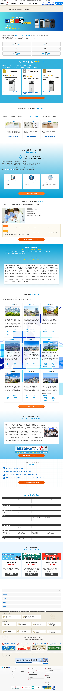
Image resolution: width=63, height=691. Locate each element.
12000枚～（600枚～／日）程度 (50, 533)
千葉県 (53, 331)
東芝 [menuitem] (12, 671)
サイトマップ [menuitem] (47, 684)
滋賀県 (53, 364)
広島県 (8, 395)
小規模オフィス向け (21, 538)
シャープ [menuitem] (21, 670)
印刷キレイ (19, 519)
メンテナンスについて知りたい (24, 643)
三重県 (34, 364)
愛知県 (27, 363)
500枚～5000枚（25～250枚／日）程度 (6, 533)
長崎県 (45, 400)
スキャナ (4, 517)
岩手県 (8, 334)
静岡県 (34, 363)
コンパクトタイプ (5, 527)
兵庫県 (45, 364)
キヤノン (4, 499)
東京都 (45, 329)
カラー (4, 512)
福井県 (8, 366)
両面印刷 (48, 517)
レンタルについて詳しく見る (31, 136)
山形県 (15, 333)
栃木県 (27, 331)
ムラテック (19, 501)
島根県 (8, 398)
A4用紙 (19, 507)
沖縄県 (53, 400)
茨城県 (34, 329)
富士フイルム (20, 499)
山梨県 (34, 331)
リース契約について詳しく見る (13, 136)
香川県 (27, 397)
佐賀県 (45, 397)
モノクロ (19, 512)
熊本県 (53, 395)
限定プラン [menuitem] (30, 679)
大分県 (45, 398)
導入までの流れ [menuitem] (31, 677)
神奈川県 (53, 329)
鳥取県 (15, 395)
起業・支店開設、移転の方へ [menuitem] (50, 673)
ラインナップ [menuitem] (14, 668)
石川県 (15, 364)
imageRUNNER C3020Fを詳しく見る (11, 91)
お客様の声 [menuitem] (47, 682)
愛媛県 (34, 397)
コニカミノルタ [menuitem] (22, 671)
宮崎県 (53, 397)
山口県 (15, 397)
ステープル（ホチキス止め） (36, 517)
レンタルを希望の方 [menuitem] (30, 670)
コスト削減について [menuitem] (48, 668)
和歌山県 (53, 366)
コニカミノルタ (49, 499)
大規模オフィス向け (6, 538)
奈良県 (45, 366)
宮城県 (15, 329)
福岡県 (45, 395)
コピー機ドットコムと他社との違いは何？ (40, 644)
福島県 (15, 331)
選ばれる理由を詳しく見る (51, 574)
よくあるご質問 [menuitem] (48, 677)
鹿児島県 (53, 398)
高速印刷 (4, 519)
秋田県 (8, 333)
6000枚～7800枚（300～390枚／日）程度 (21, 533)
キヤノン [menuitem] (13, 670)
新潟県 (8, 363)
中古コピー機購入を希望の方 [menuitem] (39, 670)
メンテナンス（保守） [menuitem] (32, 672)
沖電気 (33, 501)
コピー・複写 (34, 519)
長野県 (8, 364)
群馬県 (27, 329)
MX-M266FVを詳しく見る (48, 91)
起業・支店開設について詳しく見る (11, 574)
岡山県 (8, 397)
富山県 (15, 363)
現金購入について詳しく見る (50, 136)
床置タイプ (19, 527)
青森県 (8, 331)
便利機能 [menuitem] (13, 677)
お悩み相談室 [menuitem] (47, 675)
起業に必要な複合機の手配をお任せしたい (9, 644)
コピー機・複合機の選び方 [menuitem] (49, 670)
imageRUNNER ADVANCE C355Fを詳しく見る (31, 93)
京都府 (53, 363)
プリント (48, 519)
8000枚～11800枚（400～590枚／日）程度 (36, 533)
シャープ (33, 499)
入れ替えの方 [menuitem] (30, 675)
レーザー (4, 521)
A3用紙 (4, 507)
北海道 (8, 329)
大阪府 (45, 363)
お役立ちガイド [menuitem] (48, 680)
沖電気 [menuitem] (13, 674)
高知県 (27, 395)
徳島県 (34, 395)
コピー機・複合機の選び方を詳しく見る (31, 574)
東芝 (3, 501)
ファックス (19, 517)
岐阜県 (27, 364)
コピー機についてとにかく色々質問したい (55, 644)
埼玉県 (45, 331)
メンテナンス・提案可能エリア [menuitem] (33, 674)
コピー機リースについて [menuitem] (32, 668)
